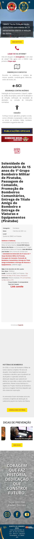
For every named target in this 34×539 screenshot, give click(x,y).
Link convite (17, 286)
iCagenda (20, 325)
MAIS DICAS (17, 445)
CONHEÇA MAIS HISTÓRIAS (17, 410)
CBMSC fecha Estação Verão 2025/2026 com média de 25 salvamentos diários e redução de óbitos (17, 29)
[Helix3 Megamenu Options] (29, 2)
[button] (17, 23)
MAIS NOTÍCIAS (17, 42)
